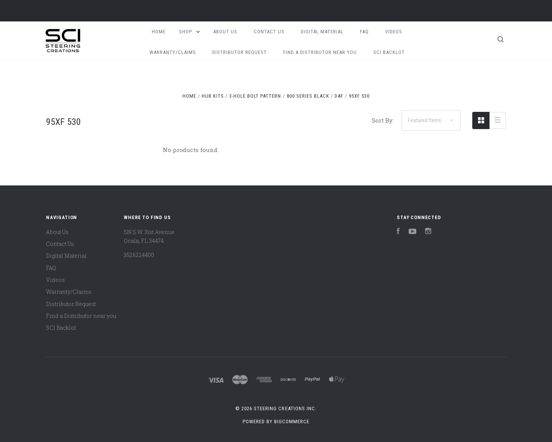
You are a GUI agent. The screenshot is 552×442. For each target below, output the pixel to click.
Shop (189, 31)
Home (159, 31)
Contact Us (269, 31)
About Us (225, 31)
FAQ (364, 31)
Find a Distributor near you (320, 52)
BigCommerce (291, 421)
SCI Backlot (389, 52)
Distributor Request (239, 52)
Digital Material (322, 31)
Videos (393, 31)
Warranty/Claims (173, 52)
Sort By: (383, 120)
